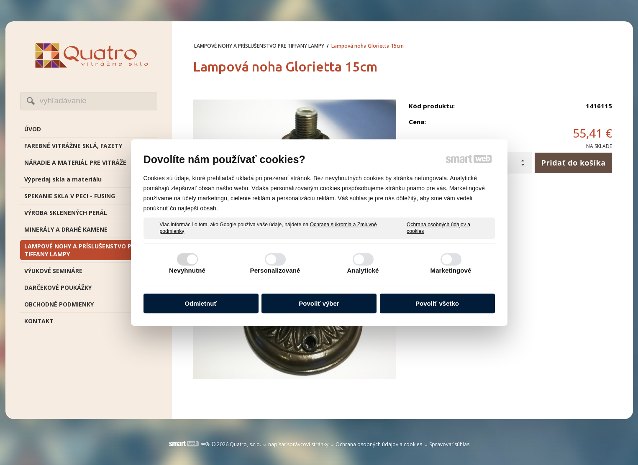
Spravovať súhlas (449, 444)
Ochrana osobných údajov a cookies (438, 228)
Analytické (363, 270)
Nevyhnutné (187, 270)
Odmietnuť (200, 303)
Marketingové (450, 270)
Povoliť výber (319, 303)
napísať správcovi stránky (298, 444)
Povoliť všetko (437, 303)
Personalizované (275, 270)
